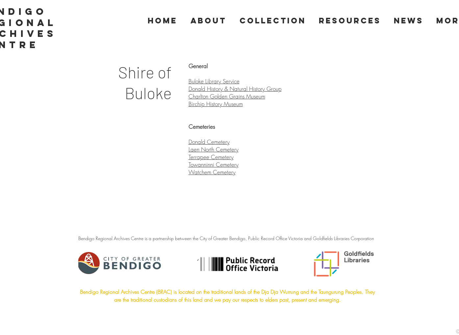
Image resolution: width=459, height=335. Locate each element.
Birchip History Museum (216, 104)
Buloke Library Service (214, 81)
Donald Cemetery (209, 142)
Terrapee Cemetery (211, 157)
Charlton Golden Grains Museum (227, 96)
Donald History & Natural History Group (235, 89)
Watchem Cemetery (212, 172)
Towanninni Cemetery (214, 164)
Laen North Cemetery (214, 149)
